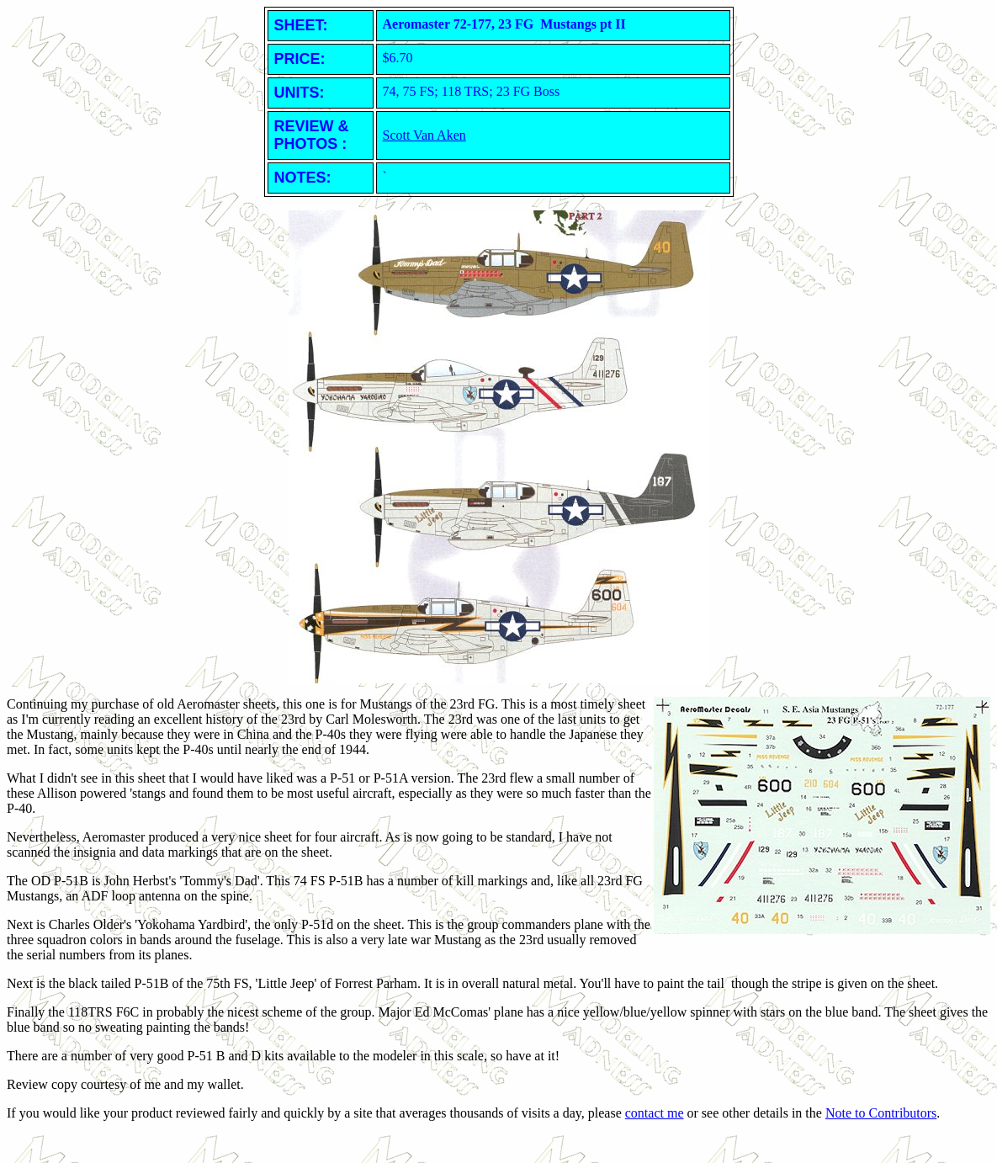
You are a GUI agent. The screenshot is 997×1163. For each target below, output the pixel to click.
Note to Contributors (880, 1113)
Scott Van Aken (424, 135)
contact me (654, 1113)
